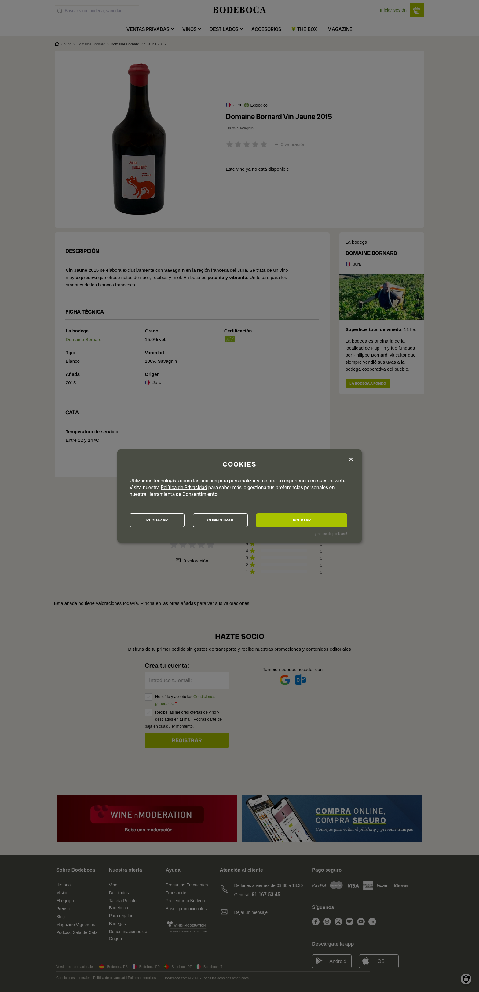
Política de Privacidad (184, 487)
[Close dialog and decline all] (351, 459)
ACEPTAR (314, 520)
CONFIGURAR (239, 520)
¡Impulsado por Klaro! (331, 534)
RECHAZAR (163, 520)
